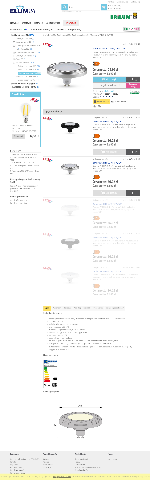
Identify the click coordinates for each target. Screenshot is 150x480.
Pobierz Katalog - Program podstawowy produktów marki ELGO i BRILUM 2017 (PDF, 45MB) (24, 188)
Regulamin (14, 465)
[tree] (25, 60)
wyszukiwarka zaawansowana (71, 11)
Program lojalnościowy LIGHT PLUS (87, 467)
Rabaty (77, 462)
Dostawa (46, 459)
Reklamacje (47, 467)
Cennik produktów (81, 470)
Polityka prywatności (17, 470)
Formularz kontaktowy (18, 473)
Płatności (46, 462)
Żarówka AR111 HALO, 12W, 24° (23, 163)
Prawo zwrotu (48, 465)
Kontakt (13, 462)
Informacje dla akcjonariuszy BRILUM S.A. (24, 459)
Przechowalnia (80, 465)
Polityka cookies (16, 467)
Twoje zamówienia (81, 459)
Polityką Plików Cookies (62, 477)
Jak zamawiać (112, 459)
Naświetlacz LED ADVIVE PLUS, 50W (24, 155)
